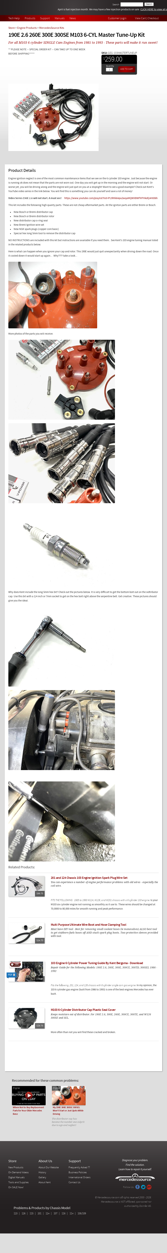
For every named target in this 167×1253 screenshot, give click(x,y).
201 (39, 1213)
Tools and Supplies (18, 1182)
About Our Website (49, 1167)
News (72, 18)
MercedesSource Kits (51, 28)
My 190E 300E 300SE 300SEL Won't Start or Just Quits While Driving (68, 1110)
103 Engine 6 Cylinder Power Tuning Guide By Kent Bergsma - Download (97, 963)
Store (11, 28)
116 (63, 1213)
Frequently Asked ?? (79, 1167)
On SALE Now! (16, 1187)
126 (23, 1213)
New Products (15, 1167)
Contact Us (74, 1182)
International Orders (79, 1177)
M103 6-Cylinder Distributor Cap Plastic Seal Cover (83, 1010)
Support (45, 18)
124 (47, 1213)
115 (31, 1213)
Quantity (110, 66)
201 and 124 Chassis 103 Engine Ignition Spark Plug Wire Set (89, 878)
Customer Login (117, 18)
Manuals (59, 18)
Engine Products (27, 28)
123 (15, 1213)
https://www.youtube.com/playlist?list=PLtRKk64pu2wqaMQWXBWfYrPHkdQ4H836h (111, 198)
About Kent (45, 1182)
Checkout (153, 18)
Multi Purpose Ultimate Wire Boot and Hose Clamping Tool (88, 925)
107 (55, 1213)
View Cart (140, 18)
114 (71, 1213)
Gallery (42, 1177)
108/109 (82, 1213)
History (42, 1172)
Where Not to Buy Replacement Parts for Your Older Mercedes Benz (28, 1110)
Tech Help (14, 18)
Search (115, 4)
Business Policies (78, 1172)
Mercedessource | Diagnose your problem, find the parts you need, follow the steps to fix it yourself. (26, 7)
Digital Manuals (16, 1177)
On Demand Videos (18, 1172)
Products (30, 18)
